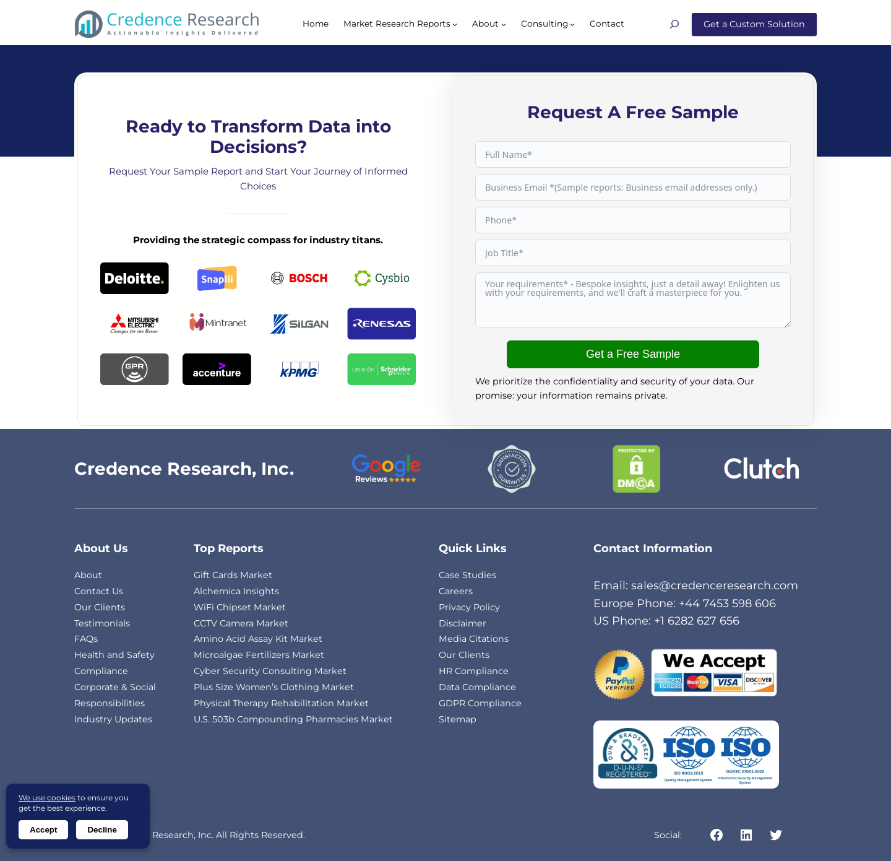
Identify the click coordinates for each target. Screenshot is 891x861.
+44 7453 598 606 (727, 603)
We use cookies (47, 797)
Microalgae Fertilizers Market (259, 654)
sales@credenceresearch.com (714, 585)
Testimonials (102, 623)
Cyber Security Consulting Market (270, 671)
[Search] (679, 24)
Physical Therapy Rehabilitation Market (281, 703)
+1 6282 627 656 (696, 621)
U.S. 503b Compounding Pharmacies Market (293, 719)
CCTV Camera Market (241, 623)
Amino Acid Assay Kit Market (258, 638)
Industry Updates (113, 719)
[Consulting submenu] (572, 24)
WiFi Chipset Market (240, 607)
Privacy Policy (469, 607)
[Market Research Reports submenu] (454, 24)
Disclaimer (462, 623)
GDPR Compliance (480, 703)
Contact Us (98, 591)
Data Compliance (477, 687)
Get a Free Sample (633, 354)
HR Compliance (474, 671)
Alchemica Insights (236, 591)
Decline (101, 829)
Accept (43, 829)
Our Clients (99, 607)
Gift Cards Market (233, 575)
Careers (456, 591)
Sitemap (457, 719)
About (88, 575)
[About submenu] (503, 24)
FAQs (86, 638)
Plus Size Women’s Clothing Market (274, 687)
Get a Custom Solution (754, 24)
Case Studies (467, 575)
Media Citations (474, 638)
